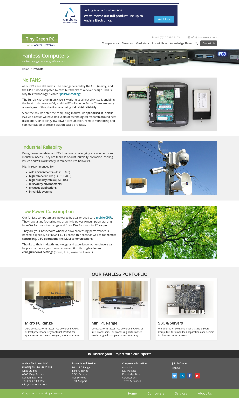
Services (127, 43)
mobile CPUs (104, 217)
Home (25, 69)
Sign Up (176, 367)
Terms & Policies (131, 381)
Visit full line (164, 19)
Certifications (129, 377)
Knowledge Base (180, 43)
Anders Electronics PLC (35, 363)
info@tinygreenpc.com (202, 37)
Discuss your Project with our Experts (119, 354)
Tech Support (79, 381)
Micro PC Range (81, 367)
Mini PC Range (80, 370)
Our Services (79, 377)
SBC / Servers (79, 374)
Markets (142, 43)
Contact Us (208, 43)
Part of (40, 40)
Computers (110, 43)
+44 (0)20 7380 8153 (166, 37)
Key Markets (129, 370)
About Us (159, 43)
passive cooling (70, 94)
